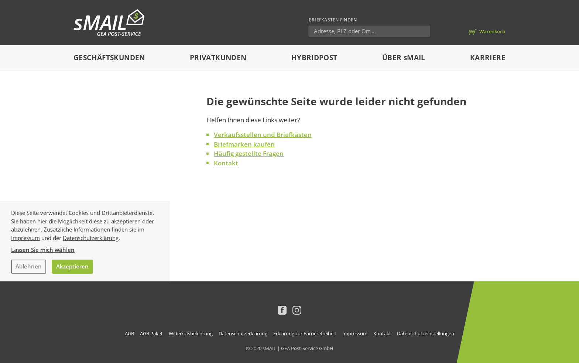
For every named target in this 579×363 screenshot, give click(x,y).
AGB (129, 333)
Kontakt (226, 163)
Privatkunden (218, 57)
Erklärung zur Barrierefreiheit (304, 333)
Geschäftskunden (109, 57)
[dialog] (289, 241)
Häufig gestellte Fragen (249, 153)
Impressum (25, 238)
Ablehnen (29, 266)
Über (403, 57)
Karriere (488, 57)
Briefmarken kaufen (244, 144)
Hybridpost (314, 57)
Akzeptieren (72, 266)
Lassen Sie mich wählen (43, 249)
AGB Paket (151, 333)
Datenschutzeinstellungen (425, 333)
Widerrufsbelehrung (191, 333)
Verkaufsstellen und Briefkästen (263, 134)
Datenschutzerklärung (91, 238)
